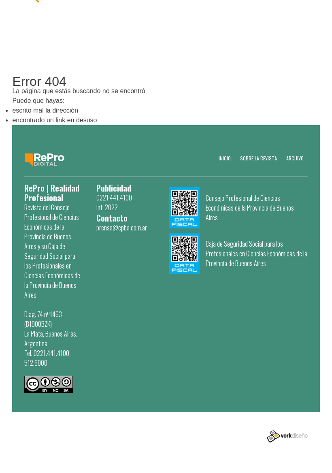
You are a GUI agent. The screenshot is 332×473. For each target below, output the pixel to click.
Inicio (225, 158)
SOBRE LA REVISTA (258, 158)
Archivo (295, 158)
